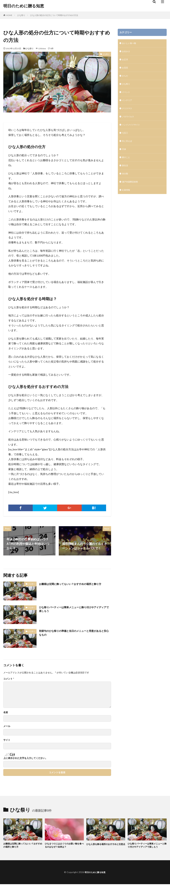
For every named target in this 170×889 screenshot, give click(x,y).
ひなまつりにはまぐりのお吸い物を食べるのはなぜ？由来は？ (63, 845)
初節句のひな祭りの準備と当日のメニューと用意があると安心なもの (75, 633)
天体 (124, 156)
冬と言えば (128, 147)
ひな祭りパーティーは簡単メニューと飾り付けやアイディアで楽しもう (75, 610)
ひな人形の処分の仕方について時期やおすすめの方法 (54, 15)
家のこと (126, 164)
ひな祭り (21, 15)
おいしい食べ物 (130, 43)
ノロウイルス (129, 121)
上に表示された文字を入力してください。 (25, 758)
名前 (5, 712)
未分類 (125, 181)
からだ (125, 78)
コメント (8, 679)
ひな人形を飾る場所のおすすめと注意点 (105, 845)
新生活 (125, 173)
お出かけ (126, 52)
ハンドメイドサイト (132, 130)
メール (6, 726)
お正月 (125, 60)
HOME (9, 15)
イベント (126, 95)
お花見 (125, 69)
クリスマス (128, 112)
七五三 (125, 138)
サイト (6, 740)
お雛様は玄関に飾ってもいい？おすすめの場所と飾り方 (75, 586)
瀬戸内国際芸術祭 (131, 190)
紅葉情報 (126, 199)
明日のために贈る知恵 (23, 6)
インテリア (128, 104)
